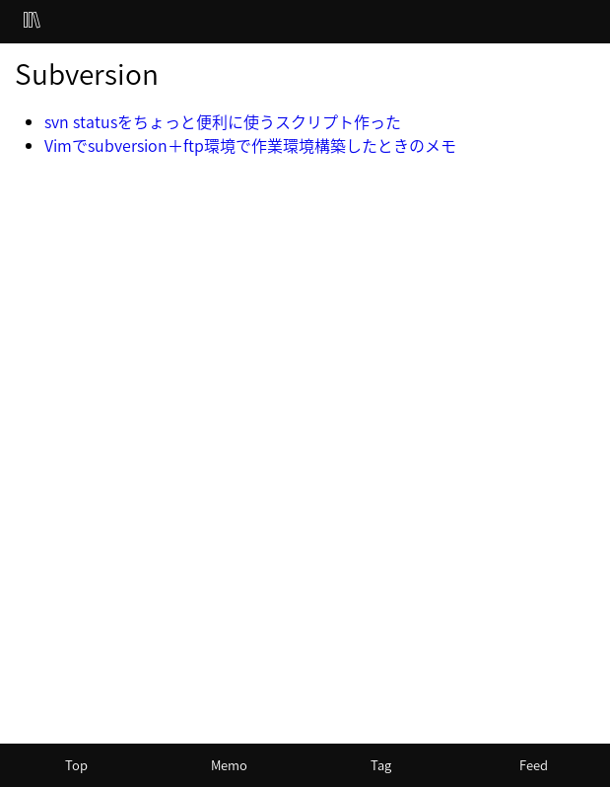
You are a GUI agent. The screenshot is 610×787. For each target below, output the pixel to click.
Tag (381, 764)
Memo (229, 764)
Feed (533, 764)
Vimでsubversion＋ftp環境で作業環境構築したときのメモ (250, 145)
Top (76, 764)
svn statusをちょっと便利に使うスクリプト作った (222, 121)
